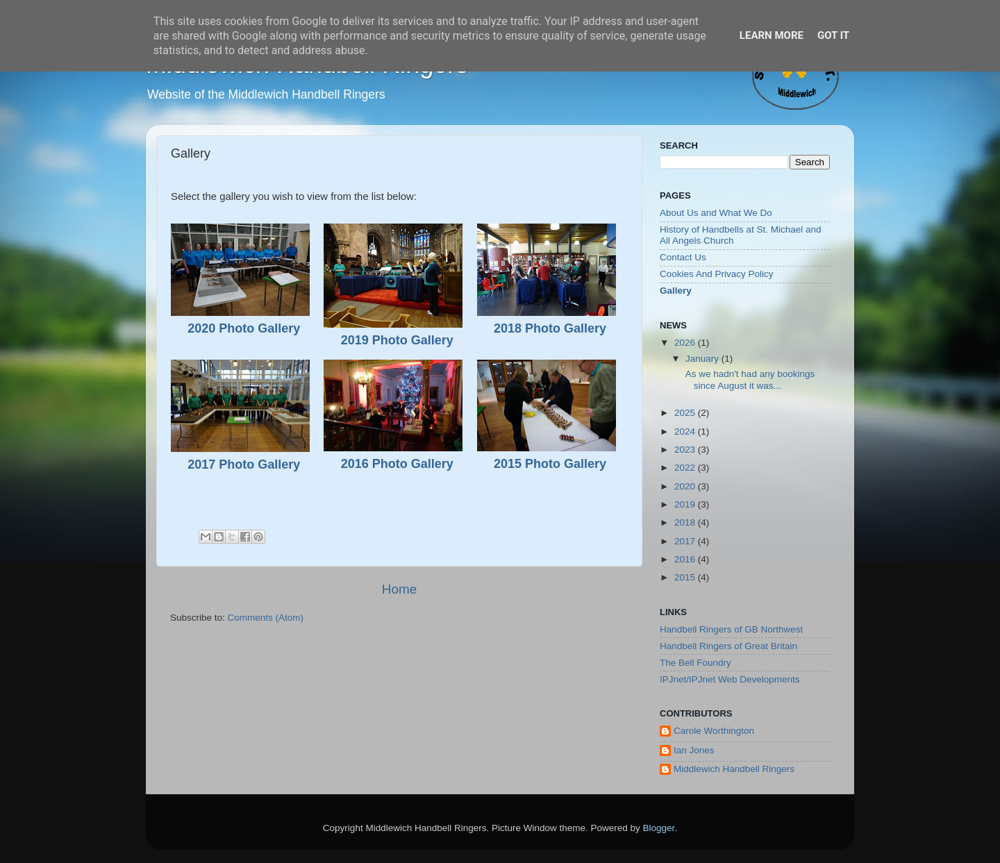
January (703, 358)
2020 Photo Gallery (244, 328)
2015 (686, 577)
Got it (833, 35)
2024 (686, 431)
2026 (686, 342)
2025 (686, 413)
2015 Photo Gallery (550, 464)
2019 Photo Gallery (397, 340)
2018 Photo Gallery (550, 328)
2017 (686, 541)
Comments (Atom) (266, 617)
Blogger (659, 828)
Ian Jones (694, 750)
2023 (686, 449)
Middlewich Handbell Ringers (734, 769)
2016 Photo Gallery (397, 464)
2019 (686, 504)
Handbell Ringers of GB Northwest (731, 629)
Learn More (771, 35)
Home (399, 589)
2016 (686, 559)
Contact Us (683, 257)
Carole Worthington (714, 731)
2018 (686, 522)
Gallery (676, 290)
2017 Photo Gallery (244, 464)
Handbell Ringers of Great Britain (728, 646)
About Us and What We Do (716, 213)
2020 (686, 486)
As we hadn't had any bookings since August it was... (749, 379)
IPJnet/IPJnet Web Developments (730, 679)
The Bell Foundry (695, 662)
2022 (686, 467)
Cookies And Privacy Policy (717, 274)
